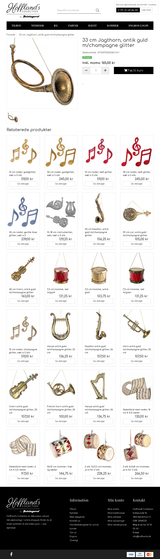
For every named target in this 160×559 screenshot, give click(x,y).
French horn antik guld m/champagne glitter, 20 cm (61, 409)
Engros (73, 536)
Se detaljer (23, 184)
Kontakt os (75, 521)
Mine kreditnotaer (116, 513)
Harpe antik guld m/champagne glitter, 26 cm (99, 409)
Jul (56, 25)
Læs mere (146, 10)
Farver (73, 25)
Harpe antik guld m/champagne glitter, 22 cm (61, 349)
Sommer (112, 25)
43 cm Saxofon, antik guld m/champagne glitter (96, 232)
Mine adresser (114, 517)
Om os (73, 532)
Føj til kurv (133, 70)
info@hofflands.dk (142, 536)
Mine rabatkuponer (117, 525)
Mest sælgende (77, 517)
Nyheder (37, 25)
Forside (11, 35)
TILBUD (16, 25)
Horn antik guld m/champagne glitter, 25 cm (137, 349)
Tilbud (73, 509)
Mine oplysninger (116, 521)
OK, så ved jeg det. (129, 10)
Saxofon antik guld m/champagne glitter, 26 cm (99, 349)
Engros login (138, 25)
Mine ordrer (113, 509)
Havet (92, 25)
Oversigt (74, 540)
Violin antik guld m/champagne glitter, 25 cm (23, 409)
